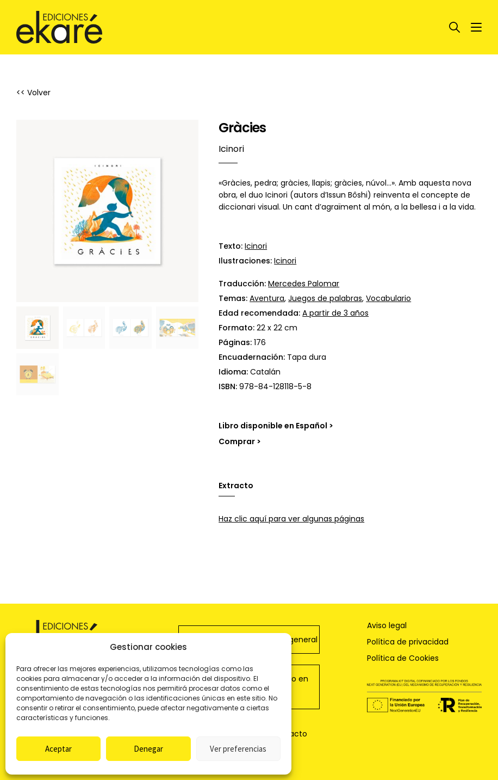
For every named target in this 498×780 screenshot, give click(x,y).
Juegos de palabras (325, 298)
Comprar (237, 441)
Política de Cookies (403, 658)
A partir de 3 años (335, 313)
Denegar (148, 749)
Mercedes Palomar (303, 283)
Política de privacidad (408, 641)
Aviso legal (387, 625)
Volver (39, 92)
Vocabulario (388, 298)
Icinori (256, 246)
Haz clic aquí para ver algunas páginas (291, 518)
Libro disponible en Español (273, 425)
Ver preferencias (238, 749)
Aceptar (58, 749)
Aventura (267, 298)
